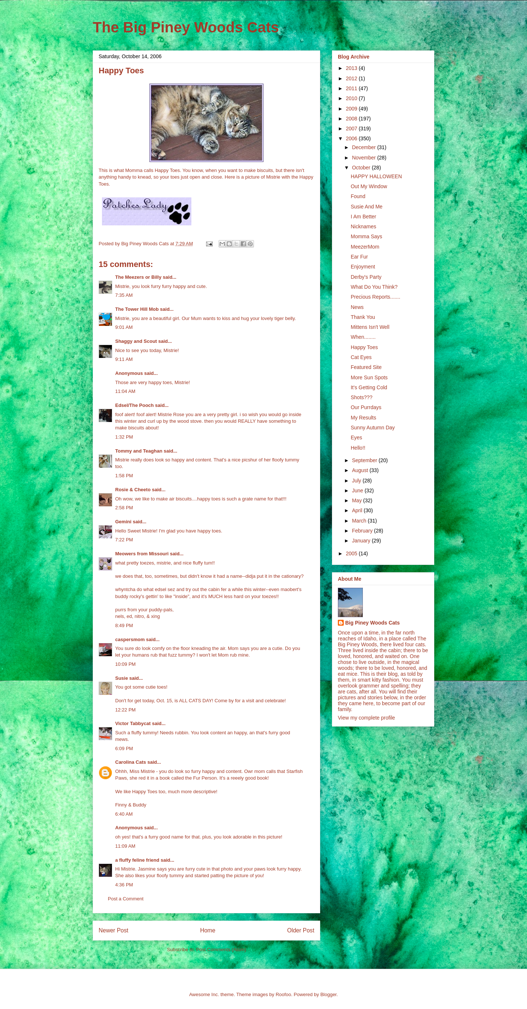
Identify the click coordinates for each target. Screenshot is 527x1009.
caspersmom (130, 639)
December (364, 147)
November (364, 158)
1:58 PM (124, 475)
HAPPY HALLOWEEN (376, 176)
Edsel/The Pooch (134, 405)
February (363, 531)
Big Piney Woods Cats (372, 623)
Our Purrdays (366, 407)
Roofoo (283, 994)
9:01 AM (124, 327)
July (357, 481)
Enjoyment (363, 267)
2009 (352, 109)
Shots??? (361, 397)
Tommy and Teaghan (138, 451)
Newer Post (113, 930)
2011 (352, 88)
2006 (352, 138)
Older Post (300, 930)
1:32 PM (124, 437)
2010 (352, 98)
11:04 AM (125, 391)
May (357, 500)
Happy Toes (364, 347)
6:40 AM (124, 814)
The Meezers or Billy (138, 277)
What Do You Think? (374, 287)
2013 (352, 68)
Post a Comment (126, 898)
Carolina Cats (130, 762)
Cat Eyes (361, 357)
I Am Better (363, 216)
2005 (352, 553)
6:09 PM (124, 748)
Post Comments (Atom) (221, 949)
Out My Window (369, 186)
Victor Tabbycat (133, 723)
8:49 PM (124, 625)
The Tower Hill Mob (137, 309)
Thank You (363, 317)
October (362, 167)
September (365, 460)
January (362, 541)
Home (208, 930)
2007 (352, 128)
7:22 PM (124, 539)
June (358, 490)
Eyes (356, 437)
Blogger (328, 994)
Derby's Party (366, 277)
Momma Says (366, 236)
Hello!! (358, 448)
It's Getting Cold (369, 387)
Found (358, 196)
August (360, 470)
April (358, 510)
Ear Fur (359, 257)
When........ (363, 337)
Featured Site (366, 367)
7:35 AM (124, 295)
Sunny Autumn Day (373, 427)
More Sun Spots (369, 377)
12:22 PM (125, 710)
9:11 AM (124, 359)
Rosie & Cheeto (133, 489)
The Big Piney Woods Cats (186, 27)
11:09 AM (125, 846)
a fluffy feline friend (137, 860)
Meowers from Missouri (142, 553)
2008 (352, 119)
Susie (121, 678)
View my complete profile (366, 718)
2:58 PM (124, 507)
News (357, 307)
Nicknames (363, 226)
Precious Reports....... (375, 297)
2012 (352, 78)
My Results (363, 418)
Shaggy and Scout (136, 341)
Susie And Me (366, 207)
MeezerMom (365, 247)
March (360, 521)
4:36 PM (124, 884)
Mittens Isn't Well (370, 327)
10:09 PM (125, 664)
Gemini (123, 521)
